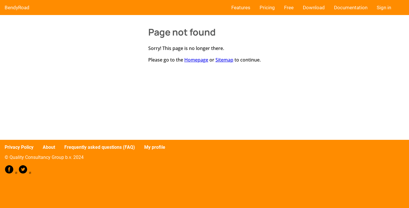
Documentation (350, 7)
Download (314, 7)
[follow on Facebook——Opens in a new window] (11, 172)
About (49, 147)
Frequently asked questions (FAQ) (99, 147)
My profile (154, 147)
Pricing (267, 7)
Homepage (196, 60)
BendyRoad (17, 7)
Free (289, 7)
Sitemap (224, 60)
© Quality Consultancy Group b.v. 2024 (44, 157)
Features (240, 7)
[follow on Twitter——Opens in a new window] (24, 172)
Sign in (384, 7)
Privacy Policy (19, 147)
